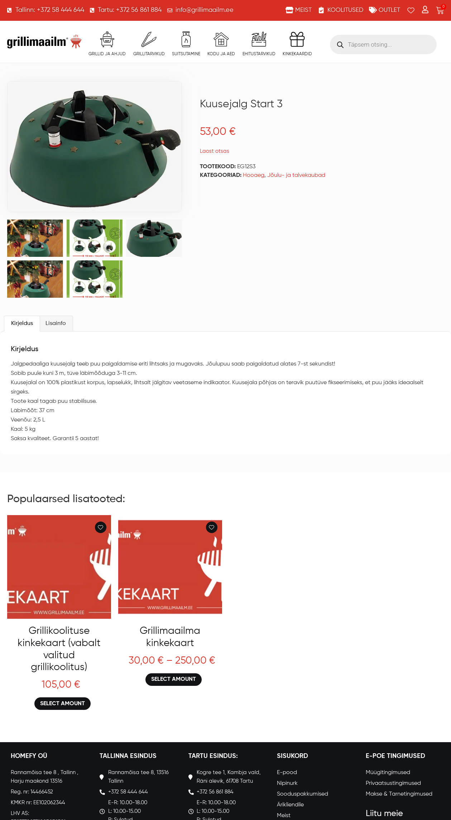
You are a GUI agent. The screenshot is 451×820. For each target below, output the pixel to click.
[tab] (22, 323)
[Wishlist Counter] (410, 10)
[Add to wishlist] (100, 527)
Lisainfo (55, 323)
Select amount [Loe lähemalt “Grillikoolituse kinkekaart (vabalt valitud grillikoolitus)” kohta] (62, 704)
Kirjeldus (22, 323)
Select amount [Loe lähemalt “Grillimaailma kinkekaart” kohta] (173, 679)
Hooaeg (253, 175)
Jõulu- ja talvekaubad (296, 175)
